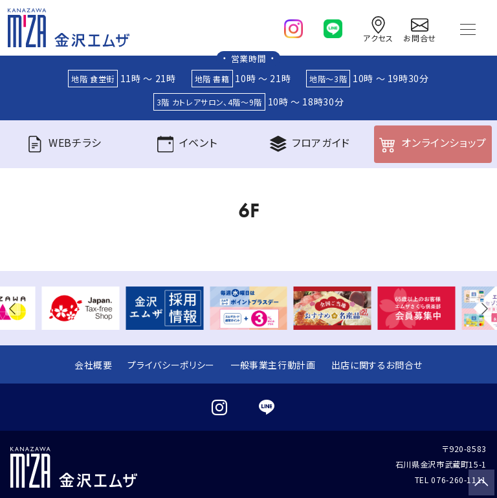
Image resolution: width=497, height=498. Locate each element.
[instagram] (293, 26)
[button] (15, 308)
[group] (81, 308)
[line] (333, 26)
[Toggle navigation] (468, 27)
